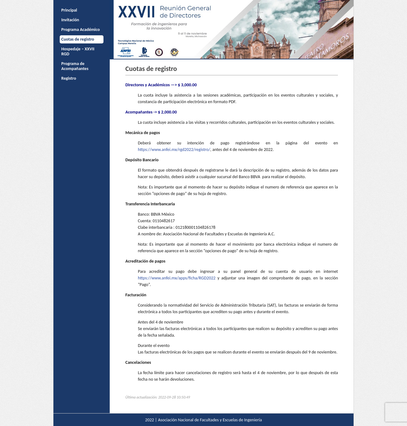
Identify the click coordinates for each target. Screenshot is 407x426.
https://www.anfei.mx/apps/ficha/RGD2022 (176, 278)
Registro (68, 78)
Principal (69, 10)
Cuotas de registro (77, 39)
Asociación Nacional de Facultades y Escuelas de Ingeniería (210, 420)
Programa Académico (80, 29)
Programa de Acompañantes (74, 66)
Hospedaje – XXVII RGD (77, 51)
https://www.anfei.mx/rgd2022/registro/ (174, 149)
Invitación (70, 20)
